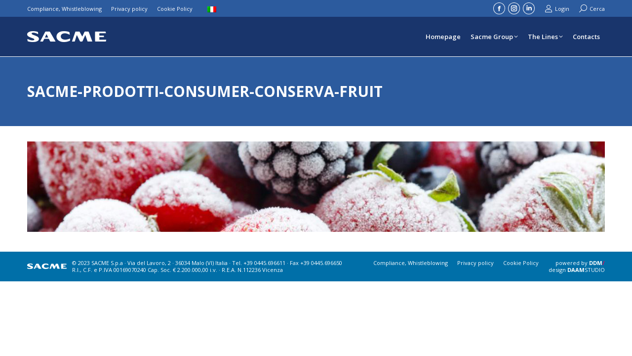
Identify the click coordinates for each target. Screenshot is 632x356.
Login (557, 8)
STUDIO (586, 269)
